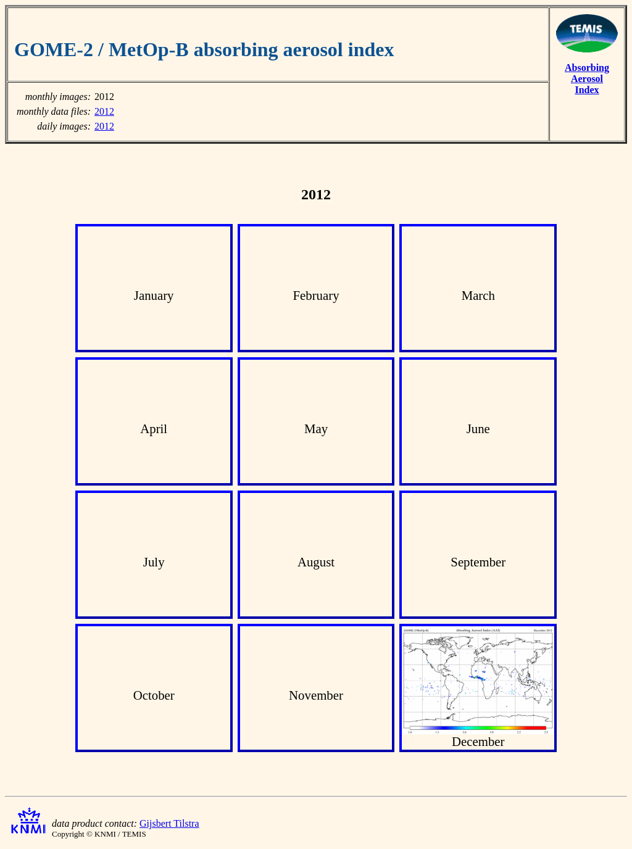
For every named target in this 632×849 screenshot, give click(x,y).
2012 (104, 111)
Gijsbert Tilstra (169, 823)
